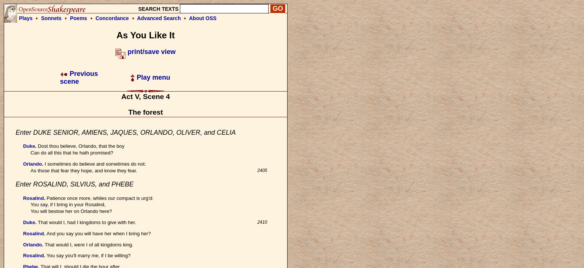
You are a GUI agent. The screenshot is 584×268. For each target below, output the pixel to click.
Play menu (150, 77)
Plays (26, 18)
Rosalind (33, 198)
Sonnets (51, 18)
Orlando (32, 164)
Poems (78, 18)
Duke (29, 146)
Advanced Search (159, 18)
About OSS (203, 18)
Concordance (111, 18)
